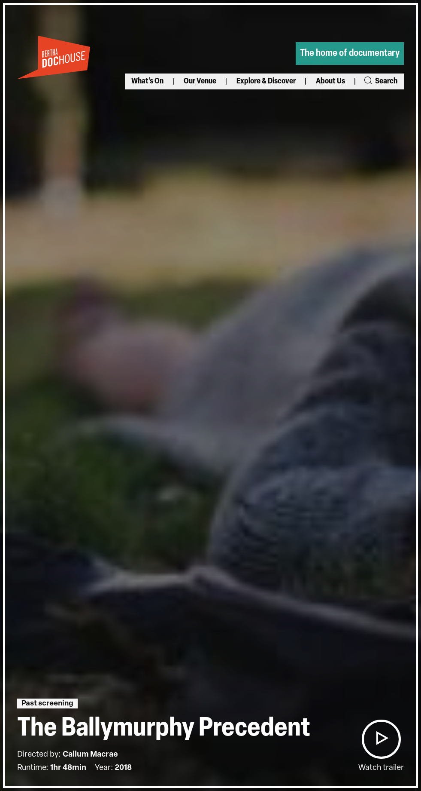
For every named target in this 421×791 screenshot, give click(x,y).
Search (380, 81)
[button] (381, 739)
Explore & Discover (266, 81)
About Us (330, 81)
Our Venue (200, 81)
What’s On (147, 81)
